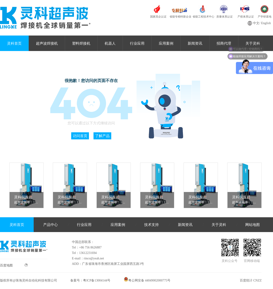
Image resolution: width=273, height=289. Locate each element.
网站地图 (252, 225)
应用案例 (166, 43)
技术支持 (151, 225)
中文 (256, 23)
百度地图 (14, 265)
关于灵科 (219, 225)
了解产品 (102, 136)
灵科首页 (14, 43)
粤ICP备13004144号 (96, 280)
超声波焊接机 (47, 43)
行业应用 (137, 43)
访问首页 (80, 136)
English (266, 23)
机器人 (110, 43)
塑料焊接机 (81, 43)
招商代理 (224, 43)
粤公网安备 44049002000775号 (147, 280)
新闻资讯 (195, 43)
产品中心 (50, 225)
